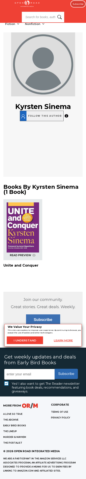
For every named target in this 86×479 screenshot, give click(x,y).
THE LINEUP (10, 431)
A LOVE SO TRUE (12, 414)
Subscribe (78, 4)
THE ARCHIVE (10, 419)
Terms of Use (59, 412)
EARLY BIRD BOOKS (14, 425)
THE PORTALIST (12, 442)
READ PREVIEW (23, 255)
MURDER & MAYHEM (14, 437)
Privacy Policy (60, 417)
